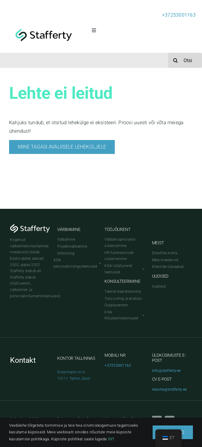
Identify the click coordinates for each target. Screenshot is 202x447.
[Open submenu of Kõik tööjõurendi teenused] (143, 269)
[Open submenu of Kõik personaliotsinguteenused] (99, 263)
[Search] (175, 60)
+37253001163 (179, 15)
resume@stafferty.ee (169, 389)
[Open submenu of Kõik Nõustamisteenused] (143, 315)
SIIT (111, 439)
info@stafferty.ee (166, 371)
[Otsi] (185, 60)
